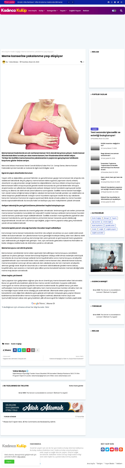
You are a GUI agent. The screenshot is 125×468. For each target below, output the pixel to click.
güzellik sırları (110, 225)
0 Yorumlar (80, 417)
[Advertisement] (62, 31)
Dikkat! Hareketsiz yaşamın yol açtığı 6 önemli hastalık (111, 188)
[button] (69, 2)
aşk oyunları (96, 222)
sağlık (101, 229)
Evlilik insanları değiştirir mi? (110, 145)
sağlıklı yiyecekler (97, 233)
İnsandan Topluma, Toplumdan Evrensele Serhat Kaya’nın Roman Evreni (110, 167)
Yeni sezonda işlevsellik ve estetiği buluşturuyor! (105, 134)
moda (94, 229)
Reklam (86, 11)
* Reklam (118, 463)
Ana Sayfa (32, 11)
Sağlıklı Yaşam (75, 11)
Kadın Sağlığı (15, 52)
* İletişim (99, 463)
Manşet (106, 218)
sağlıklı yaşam (111, 229)
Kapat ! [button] (9, 461)
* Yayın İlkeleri (109, 463)
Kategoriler (51, 11)
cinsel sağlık (107, 222)
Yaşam (63, 11)
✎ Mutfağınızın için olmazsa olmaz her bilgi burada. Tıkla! (25, 307)
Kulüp (41, 11)
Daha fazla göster (76, 386)
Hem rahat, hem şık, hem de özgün (111, 178)
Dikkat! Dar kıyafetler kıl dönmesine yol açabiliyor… (111, 198)
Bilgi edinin (21, 457)
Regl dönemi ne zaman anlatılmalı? (110, 155)
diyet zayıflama (97, 225)
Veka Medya (19, 371)
